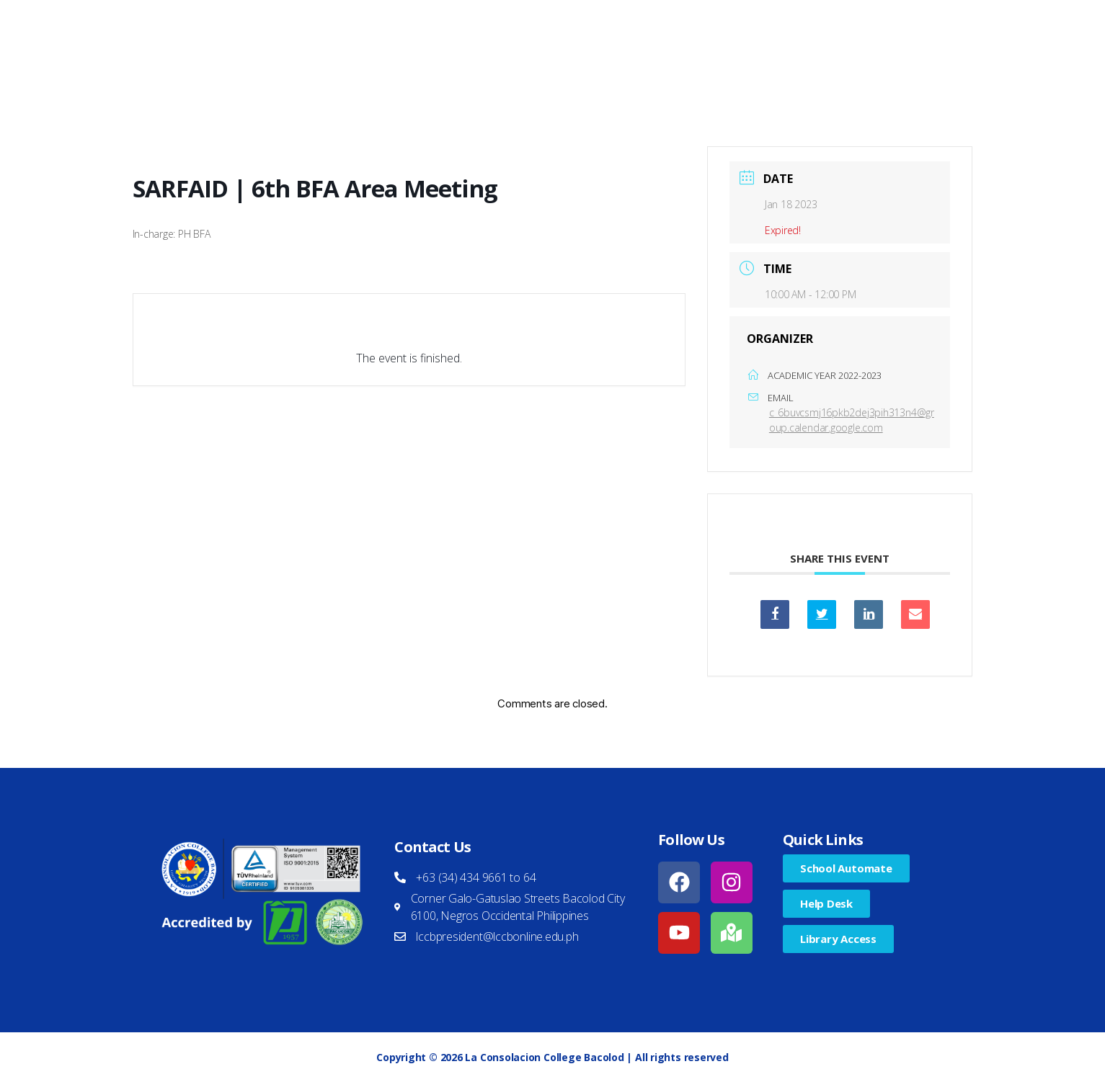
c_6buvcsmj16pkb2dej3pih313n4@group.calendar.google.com (851, 420)
